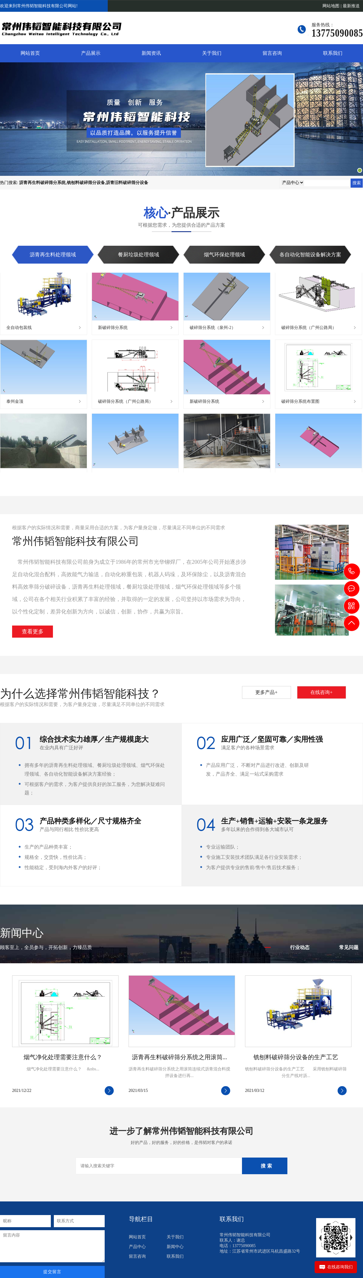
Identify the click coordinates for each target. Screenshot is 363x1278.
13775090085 (352, 571)
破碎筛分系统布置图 (300, 402)
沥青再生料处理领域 (53, 255)
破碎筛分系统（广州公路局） (308, 329)
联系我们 (332, 53)
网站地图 (330, 6)
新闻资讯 (151, 53)
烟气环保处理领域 (224, 255)
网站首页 (30, 53)
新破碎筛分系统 (113, 329)
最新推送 (351, 6)
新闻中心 (175, 1246)
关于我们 (211, 53)
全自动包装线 (19, 329)
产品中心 (137, 1246)
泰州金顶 (14, 402)
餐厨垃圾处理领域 (138, 255)
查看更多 (33, 632)
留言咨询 (272, 53)
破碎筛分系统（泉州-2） (213, 329)
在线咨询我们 (340, 1267)
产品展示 (90, 53)
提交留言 (52, 1272)
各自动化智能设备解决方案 (310, 255)
